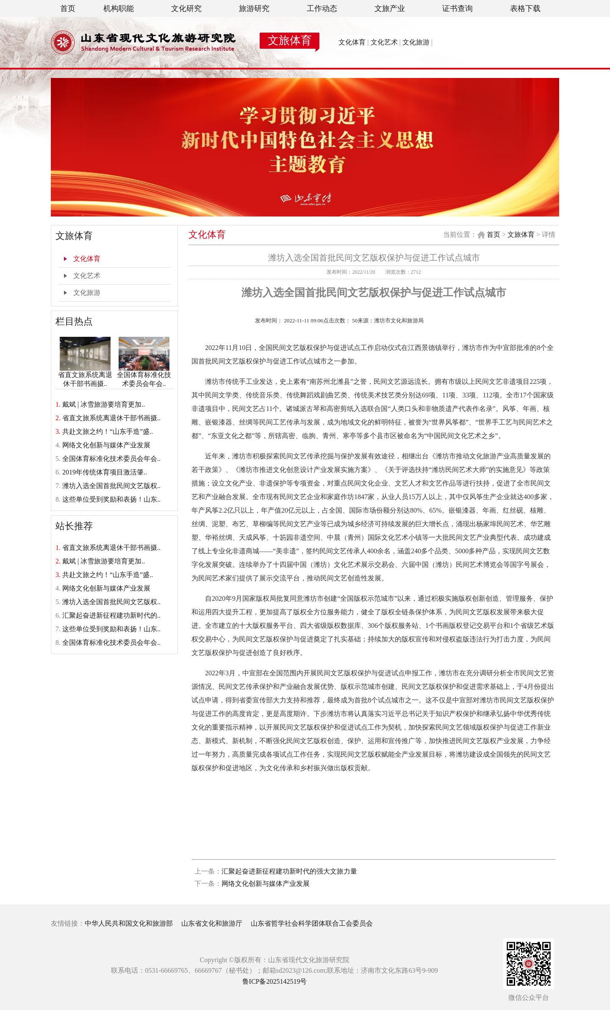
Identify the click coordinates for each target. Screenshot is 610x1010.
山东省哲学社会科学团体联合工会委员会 (312, 923)
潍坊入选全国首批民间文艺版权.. (111, 485)
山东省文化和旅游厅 (211, 923)
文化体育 (352, 42)
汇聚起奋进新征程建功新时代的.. (111, 615)
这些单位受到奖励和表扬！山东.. (111, 499)
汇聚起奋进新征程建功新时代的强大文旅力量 (289, 871)
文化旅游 (416, 42)
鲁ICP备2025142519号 (274, 981)
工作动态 (322, 8)
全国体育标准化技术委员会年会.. (144, 376)
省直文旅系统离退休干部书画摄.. (85, 376)
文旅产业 (389, 8)
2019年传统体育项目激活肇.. (104, 472)
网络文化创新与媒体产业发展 (106, 445)
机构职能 (118, 8)
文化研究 (186, 8)
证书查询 (457, 8)
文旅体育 (290, 40)
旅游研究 (254, 8)
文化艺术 (384, 42)
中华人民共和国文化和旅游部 (129, 923)
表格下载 (525, 8)
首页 (67, 8)
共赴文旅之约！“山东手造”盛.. (107, 431)
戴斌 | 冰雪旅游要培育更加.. (103, 404)
